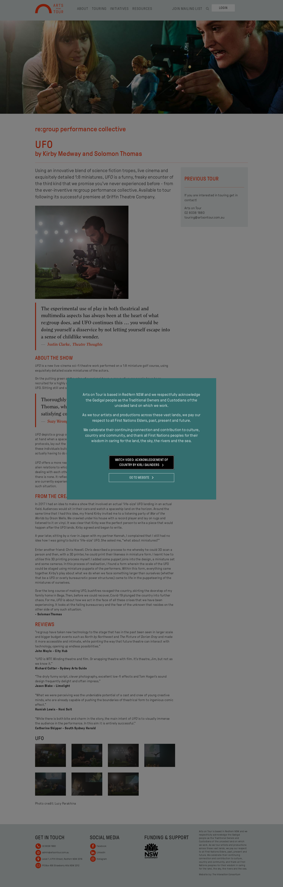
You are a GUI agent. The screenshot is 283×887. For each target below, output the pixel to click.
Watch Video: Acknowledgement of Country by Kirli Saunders (141, 462)
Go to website (141, 477)
